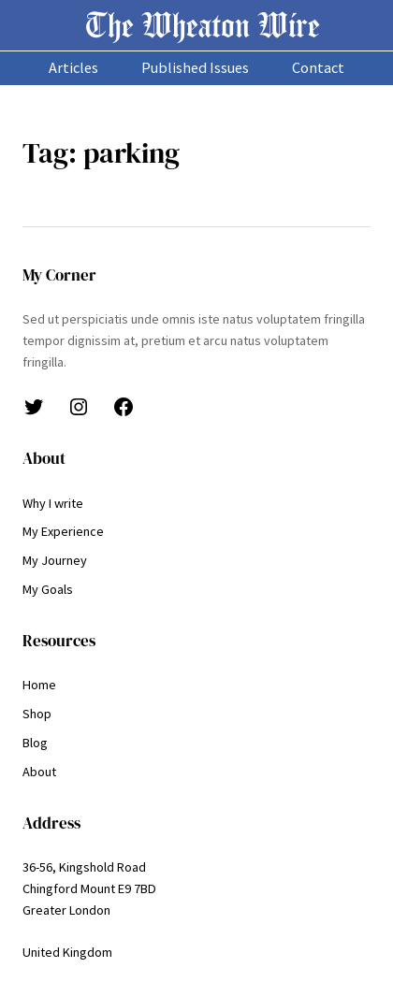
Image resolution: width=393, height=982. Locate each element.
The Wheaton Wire (202, 25)
